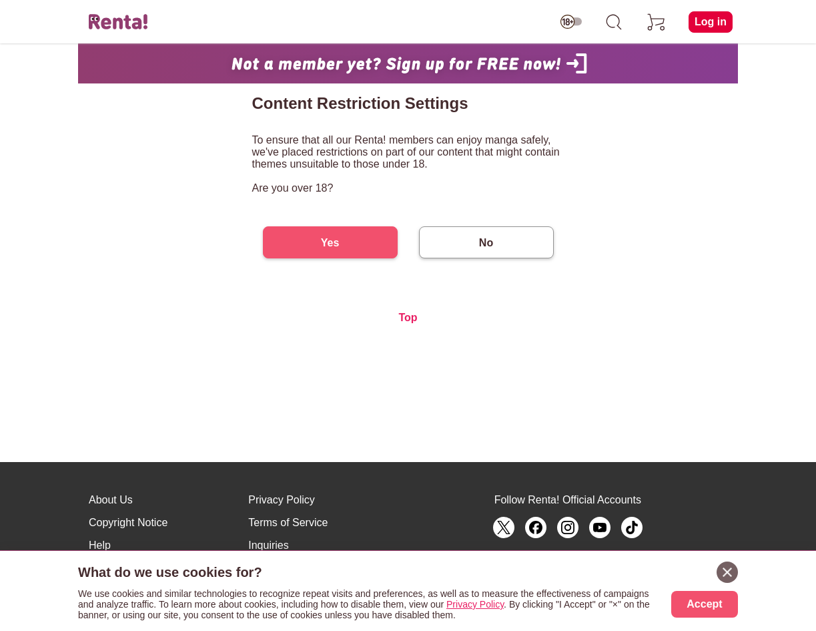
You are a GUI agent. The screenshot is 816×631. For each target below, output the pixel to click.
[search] (614, 22)
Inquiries (268, 545)
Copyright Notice (128, 522)
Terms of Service (288, 522)
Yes (330, 242)
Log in (711, 21)
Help (100, 545)
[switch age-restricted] (571, 22)
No (486, 242)
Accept (704, 604)
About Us (111, 499)
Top (407, 317)
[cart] (656, 22)
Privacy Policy (281, 499)
